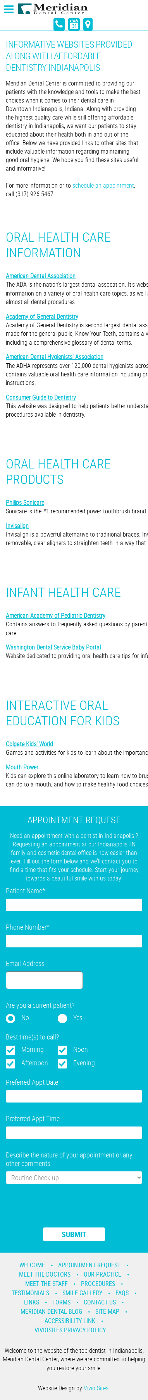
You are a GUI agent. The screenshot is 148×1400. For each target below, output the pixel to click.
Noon (80, 1049)
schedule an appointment (103, 185)
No (25, 1017)
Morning (32, 1049)
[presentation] (65, 1210)
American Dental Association (41, 276)
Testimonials (30, 1293)
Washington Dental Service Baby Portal (53, 647)
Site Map (107, 1311)
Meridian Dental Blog (51, 1311)
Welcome (32, 1265)
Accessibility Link (70, 1320)
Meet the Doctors (45, 1274)
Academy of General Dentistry (42, 316)
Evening (84, 1062)
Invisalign (17, 525)
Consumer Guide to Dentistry (41, 397)
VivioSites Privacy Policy (70, 1330)
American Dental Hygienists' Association (54, 356)
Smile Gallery (82, 1293)
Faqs (122, 1293)
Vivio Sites (96, 1388)
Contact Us (100, 1302)
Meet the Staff (46, 1283)
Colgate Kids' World (29, 744)
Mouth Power (22, 767)
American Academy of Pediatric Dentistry (55, 615)
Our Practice (102, 1274)
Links (31, 1302)
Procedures (98, 1283)
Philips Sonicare (25, 502)
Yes (78, 1017)
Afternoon (34, 1062)
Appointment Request (89, 1265)
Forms (61, 1302)
